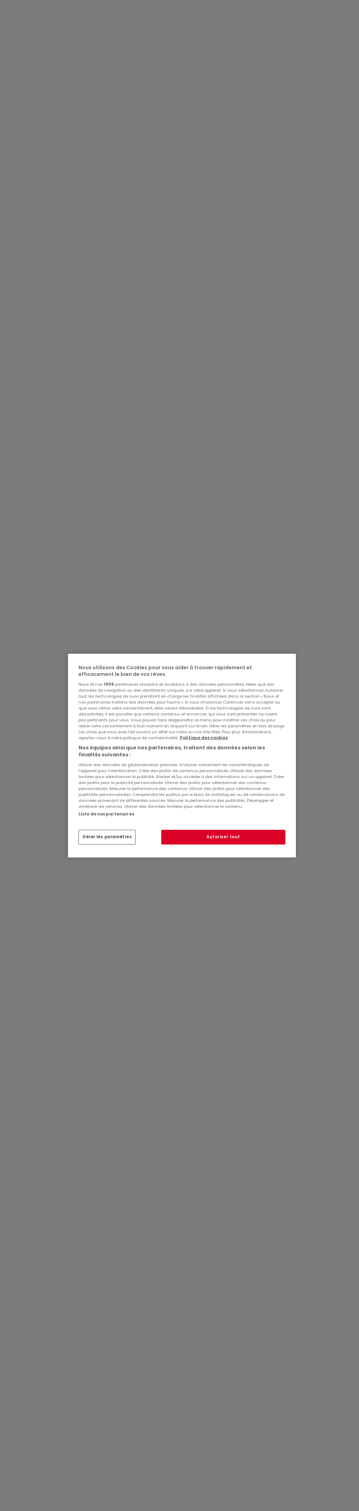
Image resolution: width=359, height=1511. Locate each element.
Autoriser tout (223, 837)
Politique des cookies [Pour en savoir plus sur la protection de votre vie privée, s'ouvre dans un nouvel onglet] (204, 738)
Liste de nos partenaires (106, 814)
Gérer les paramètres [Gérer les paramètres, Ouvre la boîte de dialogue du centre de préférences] (107, 837)
